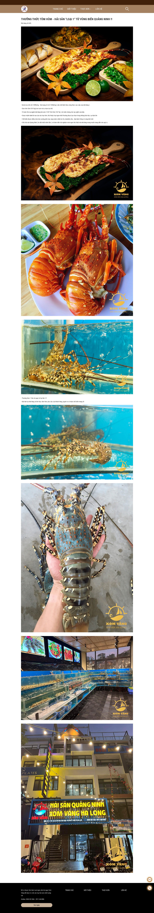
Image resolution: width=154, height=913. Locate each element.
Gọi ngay (37, 905)
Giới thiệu (71, 9)
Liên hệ (98, 9)
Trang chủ (58, 9)
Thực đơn (85, 9)
